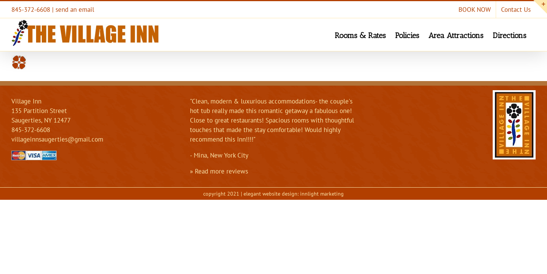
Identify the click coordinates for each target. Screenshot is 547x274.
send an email (74, 9)
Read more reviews (221, 171)
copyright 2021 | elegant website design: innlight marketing (273, 193)
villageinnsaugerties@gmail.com (57, 139)
